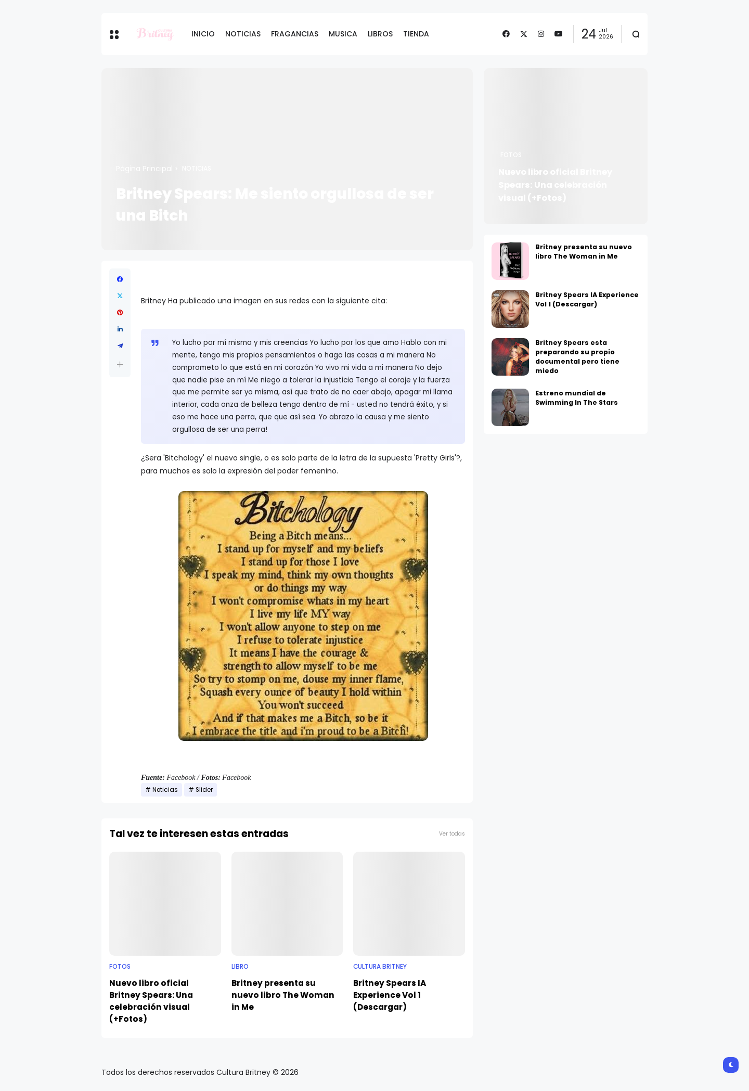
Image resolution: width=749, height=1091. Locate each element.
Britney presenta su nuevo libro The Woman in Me (282, 995)
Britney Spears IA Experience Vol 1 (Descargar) (389, 995)
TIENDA (416, 34)
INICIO (203, 34)
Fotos (120, 966)
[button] (120, 364)
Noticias (196, 168)
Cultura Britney (380, 966)
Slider (204, 790)
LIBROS (380, 34)
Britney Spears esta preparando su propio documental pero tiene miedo (577, 356)
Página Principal (144, 168)
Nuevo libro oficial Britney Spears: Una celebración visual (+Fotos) (151, 1001)
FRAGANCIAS (294, 34)
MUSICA (343, 34)
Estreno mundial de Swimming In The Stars (576, 398)
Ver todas (452, 834)
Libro (240, 966)
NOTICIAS (243, 34)
